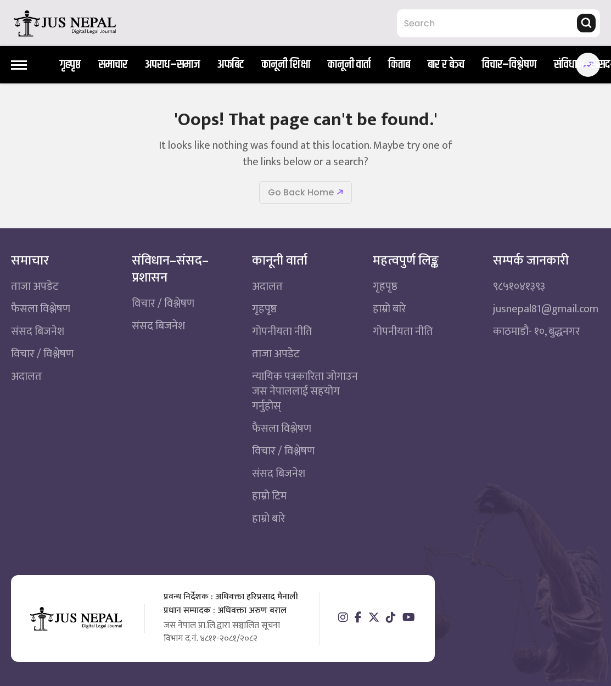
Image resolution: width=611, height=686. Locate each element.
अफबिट (230, 65)
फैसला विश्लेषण (40, 309)
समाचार (112, 65)
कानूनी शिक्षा (285, 65)
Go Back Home (301, 192)
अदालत (26, 376)
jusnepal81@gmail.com (545, 309)
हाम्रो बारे (268, 518)
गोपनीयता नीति (282, 331)
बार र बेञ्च (446, 65)
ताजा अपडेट (35, 286)
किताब (399, 65)
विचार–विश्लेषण (509, 65)
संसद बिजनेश (37, 331)
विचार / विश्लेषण (42, 354)
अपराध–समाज (172, 65)
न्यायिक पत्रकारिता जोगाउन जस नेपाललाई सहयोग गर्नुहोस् (305, 391)
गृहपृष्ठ (70, 65)
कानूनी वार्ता (349, 65)
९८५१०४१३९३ (519, 286)
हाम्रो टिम (269, 496)
